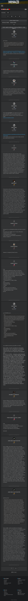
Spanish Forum (13, 22)
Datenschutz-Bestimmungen (8, 594)
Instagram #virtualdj (21, 593)
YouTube (19, 592)
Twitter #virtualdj (21, 594)
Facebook (20, 591)
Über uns (5, 591)
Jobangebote (6, 593)
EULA (5, 595)
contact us (5, 592)
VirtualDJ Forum (5, 22)
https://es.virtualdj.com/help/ (8, 117)
